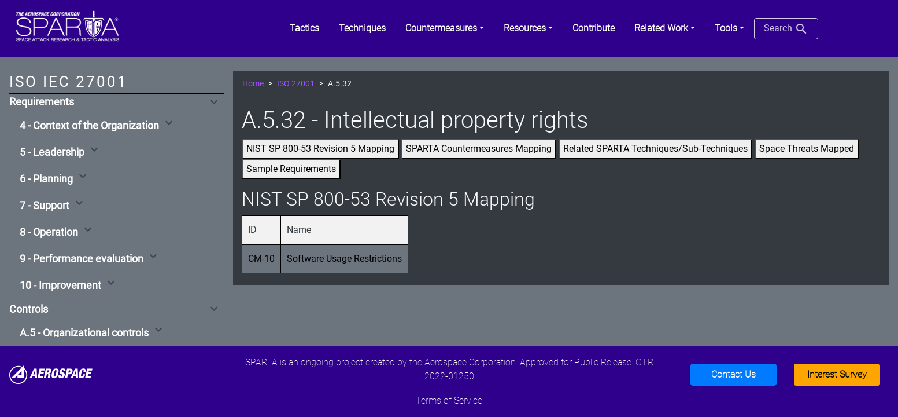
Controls (28, 309)
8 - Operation (49, 232)
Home (253, 84)
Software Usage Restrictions (344, 258)
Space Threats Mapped (806, 148)
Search (786, 29)
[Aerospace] (51, 373)
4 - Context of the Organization (89, 125)
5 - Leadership (52, 152)
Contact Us (733, 374)
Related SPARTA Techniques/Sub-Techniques (655, 148)
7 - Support (44, 205)
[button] (445, 28)
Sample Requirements (291, 168)
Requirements (41, 102)
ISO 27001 (296, 84)
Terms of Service (449, 400)
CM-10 (261, 258)
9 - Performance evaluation (81, 259)
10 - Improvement (60, 285)
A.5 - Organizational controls (84, 333)
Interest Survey (837, 374)
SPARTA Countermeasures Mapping (479, 148)
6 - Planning (46, 179)
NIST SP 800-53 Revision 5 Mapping (320, 148)
